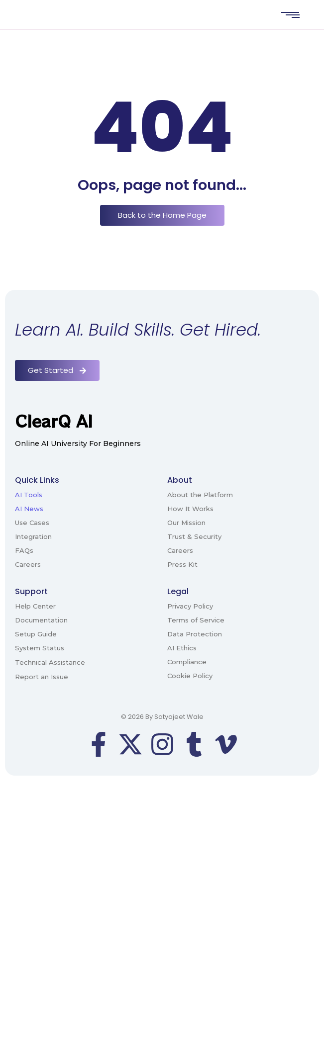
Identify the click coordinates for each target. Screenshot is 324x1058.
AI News (29, 509)
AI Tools (28, 495)
